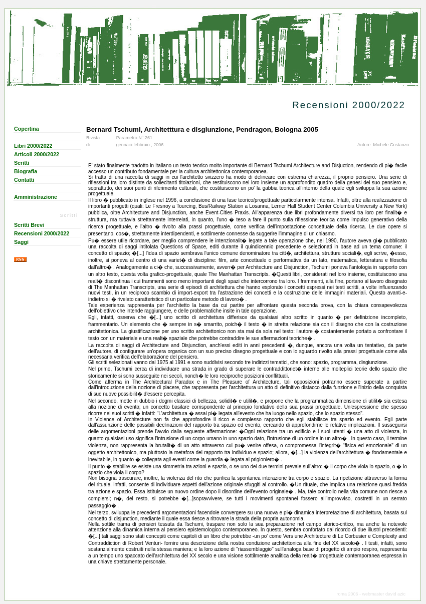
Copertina (26, 129)
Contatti (24, 180)
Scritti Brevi (29, 225)
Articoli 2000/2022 (36, 154)
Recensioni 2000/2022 (41, 233)
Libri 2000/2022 (33, 146)
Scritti (21, 163)
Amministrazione (35, 197)
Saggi (21, 242)
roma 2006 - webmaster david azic (370, 593)
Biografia (25, 171)
